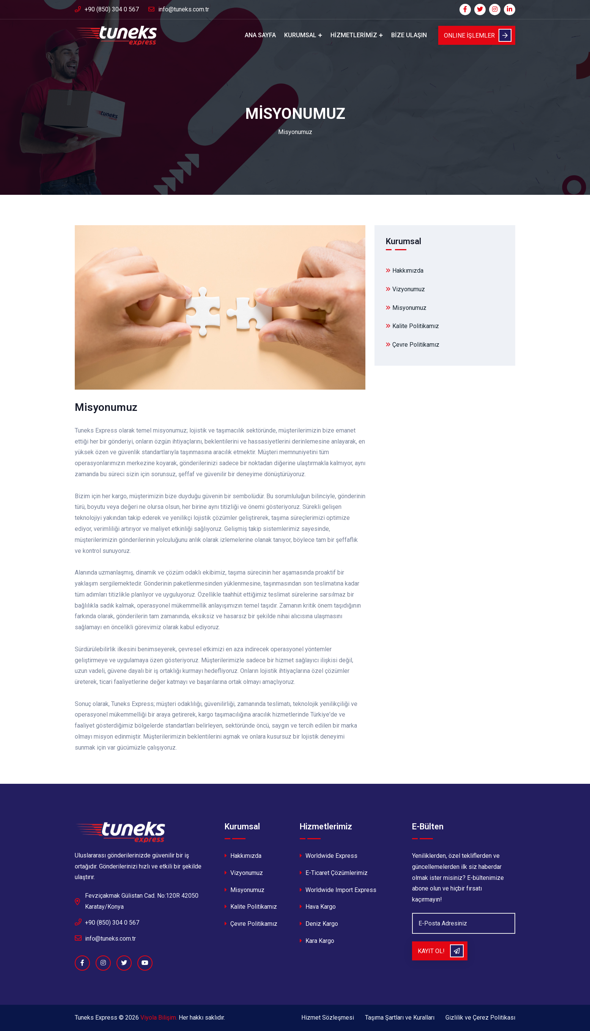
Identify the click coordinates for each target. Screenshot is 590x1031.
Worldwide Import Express (338, 890)
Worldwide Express (328, 855)
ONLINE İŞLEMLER (477, 35)
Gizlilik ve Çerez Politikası (480, 1017)
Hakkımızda (404, 270)
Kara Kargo (317, 940)
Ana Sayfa (260, 35)
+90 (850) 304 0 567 (107, 9)
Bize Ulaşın (409, 35)
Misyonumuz (406, 307)
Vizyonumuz (405, 289)
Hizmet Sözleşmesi (327, 1017)
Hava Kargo (318, 906)
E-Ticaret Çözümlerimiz (334, 872)
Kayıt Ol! (441, 950)
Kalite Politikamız (412, 326)
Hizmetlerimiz (353, 35)
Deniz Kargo (319, 923)
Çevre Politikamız (412, 344)
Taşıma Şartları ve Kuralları (399, 1017)
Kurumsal (300, 35)
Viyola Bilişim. (158, 1017)
